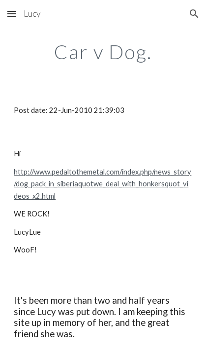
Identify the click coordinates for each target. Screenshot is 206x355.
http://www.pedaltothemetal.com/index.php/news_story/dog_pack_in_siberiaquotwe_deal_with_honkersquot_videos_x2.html (102, 184)
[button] (12, 13)
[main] (103, 52)
